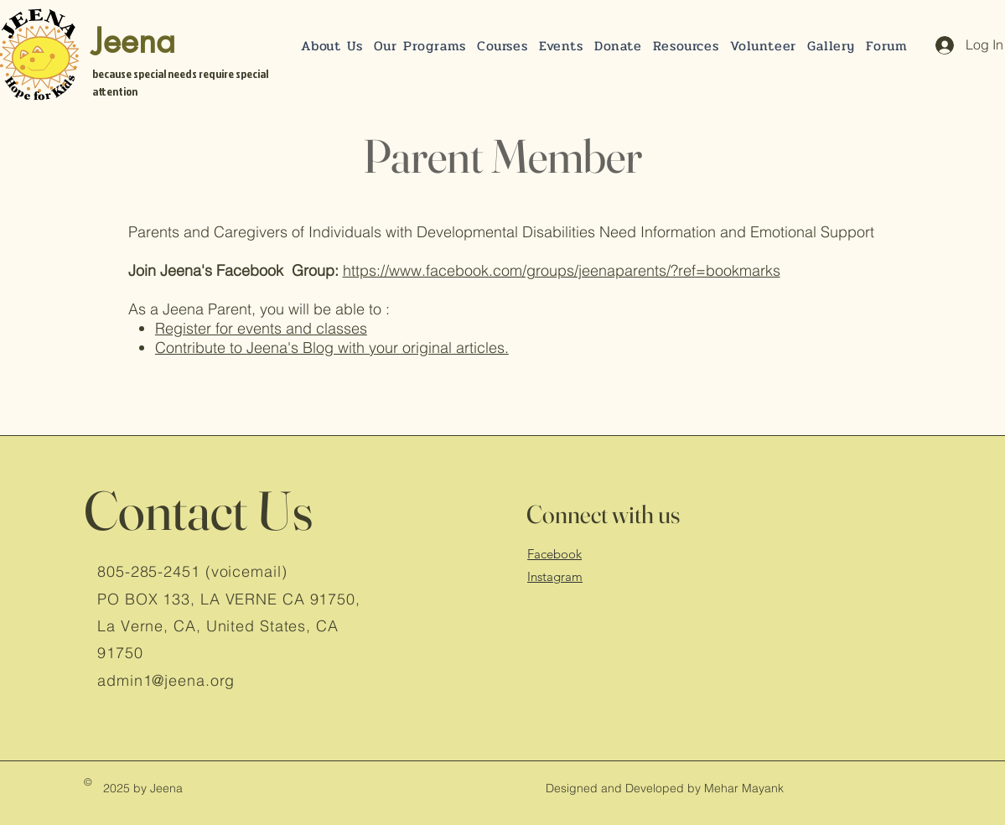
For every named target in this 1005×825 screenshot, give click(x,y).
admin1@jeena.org (166, 680)
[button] (617, 45)
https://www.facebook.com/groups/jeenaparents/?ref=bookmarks (561, 270)
